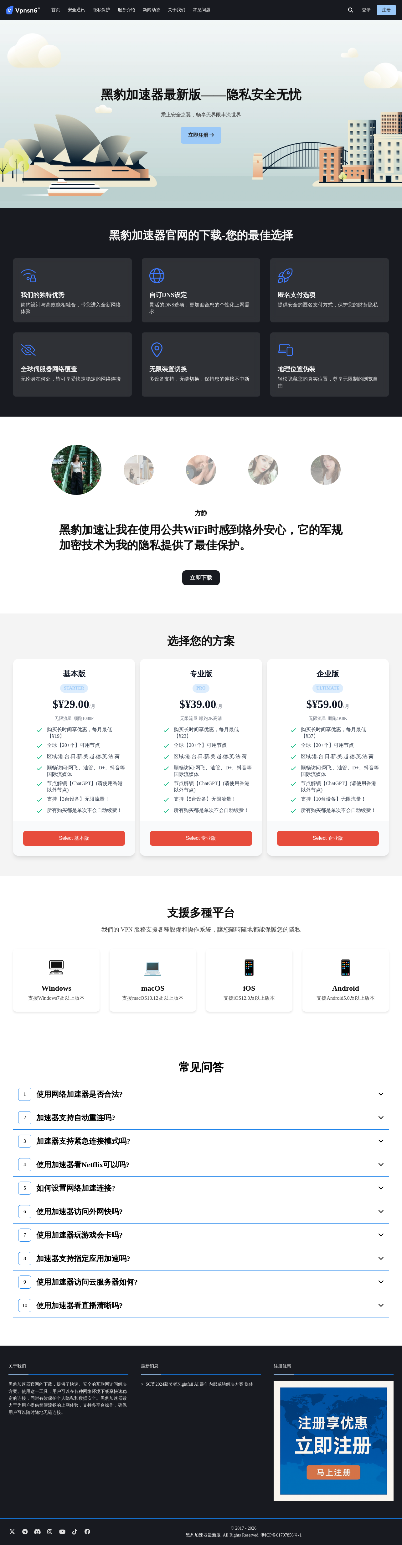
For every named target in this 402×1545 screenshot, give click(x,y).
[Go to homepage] (23, 10)
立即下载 (201, 578)
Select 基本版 (74, 838)
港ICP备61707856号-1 (281, 1535)
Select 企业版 (328, 838)
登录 (366, 10)
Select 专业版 (201, 838)
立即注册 (198, 135)
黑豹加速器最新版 (203, 1535)
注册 (386, 10)
